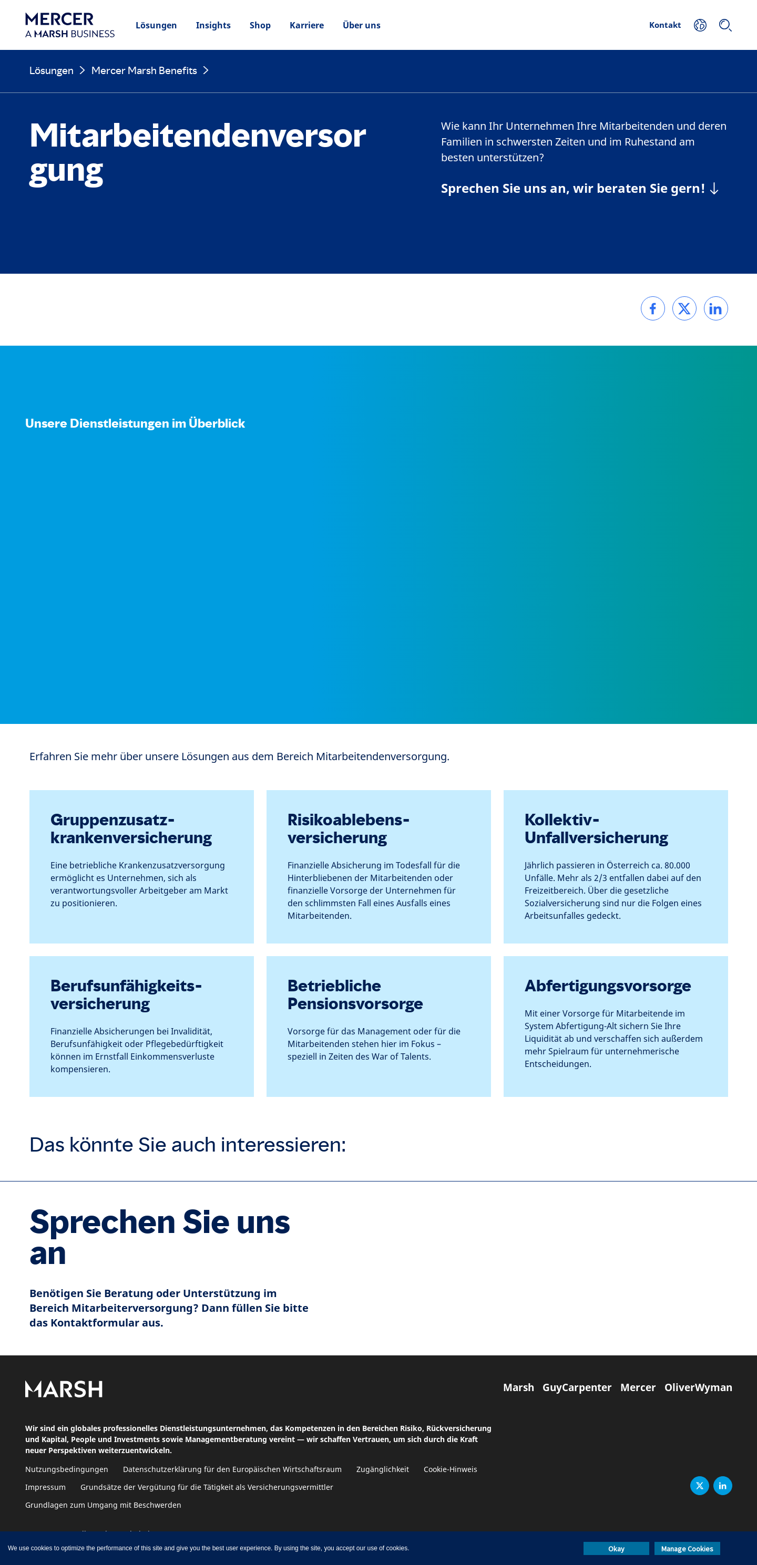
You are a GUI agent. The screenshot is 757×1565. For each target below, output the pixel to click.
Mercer (638, 1387)
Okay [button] (616, 1548)
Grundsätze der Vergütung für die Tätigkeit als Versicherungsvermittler (206, 1487)
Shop (260, 25)
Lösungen (156, 25)
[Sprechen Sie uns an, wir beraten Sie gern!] (580, 188)
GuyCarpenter (577, 1387)
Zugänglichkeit (382, 1469)
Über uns (362, 25)
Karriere (307, 25)
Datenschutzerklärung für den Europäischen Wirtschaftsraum (232, 1469)
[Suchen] (725, 25)
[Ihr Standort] (700, 25)
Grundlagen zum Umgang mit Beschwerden (103, 1505)
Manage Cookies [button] (687, 1548)
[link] (652, 308)
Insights (213, 25)
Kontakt (665, 24)
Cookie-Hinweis (450, 1469)
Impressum (45, 1487)
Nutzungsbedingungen (66, 1469)
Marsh (518, 1387)
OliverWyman (698, 1387)
